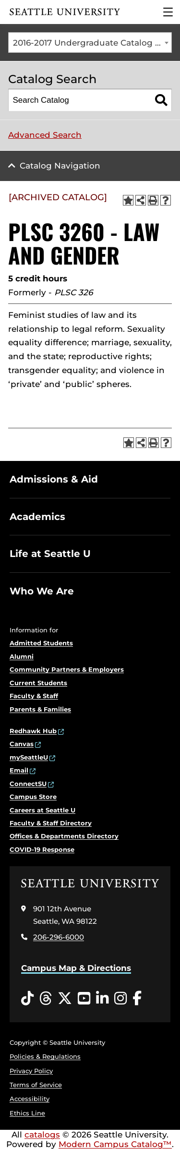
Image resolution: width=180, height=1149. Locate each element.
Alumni (22, 656)
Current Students (38, 683)
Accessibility (29, 1098)
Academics (37, 516)
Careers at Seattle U (42, 810)
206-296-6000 (58, 937)
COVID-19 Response (42, 849)
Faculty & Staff (34, 696)
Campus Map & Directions (76, 968)
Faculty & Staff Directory (51, 823)
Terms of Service (36, 1085)
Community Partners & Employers (67, 669)
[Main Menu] (168, 12)
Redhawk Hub (33, 731)
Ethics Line (27, 1113)
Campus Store (33, 796)
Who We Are (42, 591)
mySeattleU (29, 757)
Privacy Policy (31, 1071)
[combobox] (90, 42)
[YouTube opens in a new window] (84, 999)
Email (19, 770)
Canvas (22, 744)
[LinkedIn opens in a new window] (102, 999)
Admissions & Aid (54, 479)
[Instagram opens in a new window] (120, 999)
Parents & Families (40, 709)
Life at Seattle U (50, 553)
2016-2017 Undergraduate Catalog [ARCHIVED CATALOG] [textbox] (92, 43)
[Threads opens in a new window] (45, 999)
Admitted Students (41, 643)
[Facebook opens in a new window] (137, 999)
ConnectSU (28, 783)
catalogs (42, 1134)
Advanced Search (45, 135)
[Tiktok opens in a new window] (27, 999)
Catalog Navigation (60, 165)
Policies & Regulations (45, 1056)
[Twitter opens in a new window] (65, 999)
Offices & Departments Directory (64, 836)
